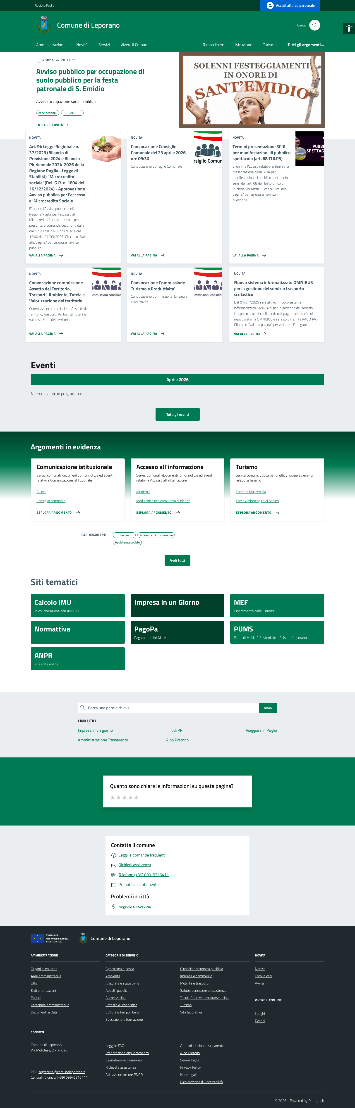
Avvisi (259, 983)
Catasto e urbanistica (121, 1005)
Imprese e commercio (196, 976)
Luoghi (260, 1013)
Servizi (104, 45)
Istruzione (243, 45)
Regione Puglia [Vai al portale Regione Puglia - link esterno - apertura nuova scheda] (44, 5)
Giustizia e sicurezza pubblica (201, 968)
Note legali (188, 1074)
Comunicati (263, 976)
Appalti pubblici (117, 990)
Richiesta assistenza (121, 1067)
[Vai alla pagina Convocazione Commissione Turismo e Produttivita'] (146, 331)
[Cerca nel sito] (314, 25)
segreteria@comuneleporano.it (61, 1072)
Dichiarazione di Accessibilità (201, 1081)
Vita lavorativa (191, 1012)
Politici (36, 997)
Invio (268, 708)
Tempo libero (213, 45)
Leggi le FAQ (115, 1045)
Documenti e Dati (44, 1012)
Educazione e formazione (124, 1019)
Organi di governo (44, 968)
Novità (82, 45)
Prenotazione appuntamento (127, 1053)
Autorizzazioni (116, 997)
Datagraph (316, 1100)
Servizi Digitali (190, 1060)
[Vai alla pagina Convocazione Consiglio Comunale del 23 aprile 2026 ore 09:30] (146, 253)
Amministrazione (50, 45)
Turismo (270, 45)
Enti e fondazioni (43, 990)
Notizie (260, 968)
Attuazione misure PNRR (124, 1074)
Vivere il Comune (135, 45)
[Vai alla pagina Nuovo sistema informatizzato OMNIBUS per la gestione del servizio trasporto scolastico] (251, 332)
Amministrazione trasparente (202, 1045)
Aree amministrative (46, 976)
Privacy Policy (190, 1067)
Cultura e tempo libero (122, 1012)
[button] (349, 28)
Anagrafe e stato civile (122, 983)
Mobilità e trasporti (194, 983)
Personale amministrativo (50, 1005)
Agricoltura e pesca (120, 968)
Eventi (260, 1020)
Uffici (34, 983)
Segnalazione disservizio (124, 1060)
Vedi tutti (177, 560)
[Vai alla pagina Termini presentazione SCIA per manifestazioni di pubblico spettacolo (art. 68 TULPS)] (248, 253)
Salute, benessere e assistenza (203, 990)
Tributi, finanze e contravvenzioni (204, 997)
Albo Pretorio (190, 1053)
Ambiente (113, 976)
